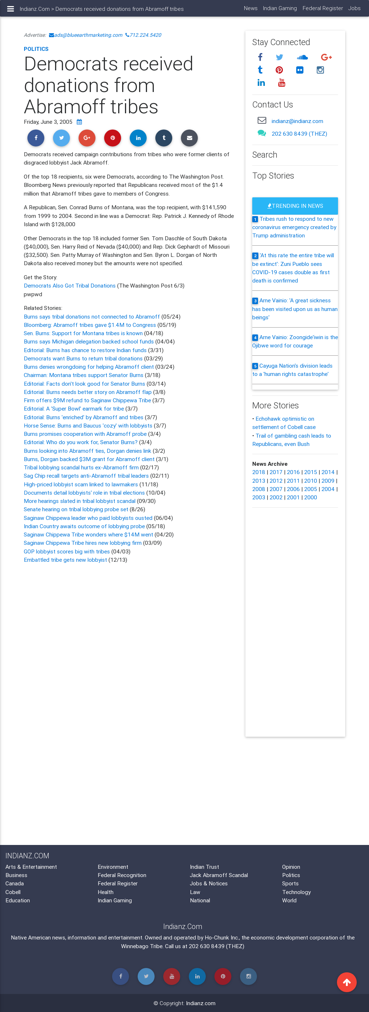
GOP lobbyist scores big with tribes (67, 551)
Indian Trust (204, 866)
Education (17, 900)
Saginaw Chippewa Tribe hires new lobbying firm (83, 542)
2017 (276, 472)
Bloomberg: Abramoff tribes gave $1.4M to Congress (90, 324)
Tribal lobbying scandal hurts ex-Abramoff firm (81, 467)
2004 (328, 488)
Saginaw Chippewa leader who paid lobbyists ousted (89, 517)
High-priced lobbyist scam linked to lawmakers (81, 484)
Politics (36, 48)
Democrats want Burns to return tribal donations (83, 358)
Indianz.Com (35, 11)
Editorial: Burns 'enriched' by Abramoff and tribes (84, 417)
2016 (293, 472)
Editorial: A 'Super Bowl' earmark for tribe (74, 408)
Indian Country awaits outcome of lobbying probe (84, 526)
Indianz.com (200, 1003)
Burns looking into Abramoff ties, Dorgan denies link (88, 450)
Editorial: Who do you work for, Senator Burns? (81, 442)
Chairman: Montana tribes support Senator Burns (84, 374)
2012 (276, 480)
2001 (293, 497)
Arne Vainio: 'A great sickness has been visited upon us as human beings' (295, 309)
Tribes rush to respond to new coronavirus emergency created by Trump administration (294, 227)
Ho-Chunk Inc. (222, 937)
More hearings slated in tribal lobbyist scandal (79, 500)
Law (195, 891)
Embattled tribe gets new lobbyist (65, 559)
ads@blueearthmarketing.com (85, 35)
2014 (328, 472)
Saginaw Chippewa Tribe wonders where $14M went (88, 534)
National (200, 900)
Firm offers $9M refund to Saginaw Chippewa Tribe (88, 400)
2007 (276, 488)
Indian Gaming (280, 11)
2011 (293, 480)
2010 (310, 480)
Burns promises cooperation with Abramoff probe (86, 433)
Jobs (354, 11)
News (250, 11)
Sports (290, 883)
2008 (258, 488)
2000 (310, 497)
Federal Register (322, 11)
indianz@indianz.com (297, 120)
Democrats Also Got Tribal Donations (70, 285)
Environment (113, 866)
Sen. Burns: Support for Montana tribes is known (83, 333)
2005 (310, 488)
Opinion (291, 866)
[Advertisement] (129, 627)
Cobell (13, 891)
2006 (293, 488)
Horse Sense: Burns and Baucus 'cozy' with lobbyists (89, 425)
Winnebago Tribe (142, 946)
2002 (276, 497)
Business (16, 875)
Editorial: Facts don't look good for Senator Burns (84, 383)
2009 (327, 480)
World (289, 900)
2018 (258, 472)
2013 (258, 480)
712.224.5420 (143, 35)
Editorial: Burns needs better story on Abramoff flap (88, 391)
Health (106, 891)
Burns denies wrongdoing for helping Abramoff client (89, 366)
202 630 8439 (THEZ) (299, 133)
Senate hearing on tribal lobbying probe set (77, 509)
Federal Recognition (122, 875)
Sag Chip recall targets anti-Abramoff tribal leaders (86, 475)
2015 (310, 472)
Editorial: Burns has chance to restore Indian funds (86, 350)
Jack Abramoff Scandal (219, 875)
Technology (296, 891)
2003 (258, 497)
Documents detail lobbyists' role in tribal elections (84, 492)
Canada (14, 883)
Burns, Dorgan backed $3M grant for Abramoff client (90, 459)
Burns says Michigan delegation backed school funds (89, 341)
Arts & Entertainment (31, 866)
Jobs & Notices (209, 883)
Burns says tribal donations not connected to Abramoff (92, 316)
